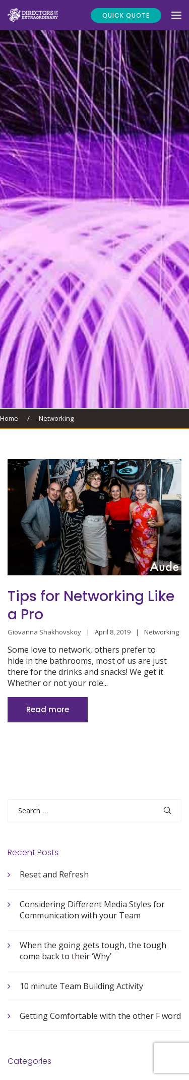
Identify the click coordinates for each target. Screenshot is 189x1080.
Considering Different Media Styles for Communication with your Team (92, 910)
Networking (56, 418)
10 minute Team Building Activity (81, 986)
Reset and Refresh (54, 874)
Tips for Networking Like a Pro (91, 605)
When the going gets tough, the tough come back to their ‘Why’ (93, 951)
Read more (47, 709)
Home (9, 418)
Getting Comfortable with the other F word (100, 1015)
